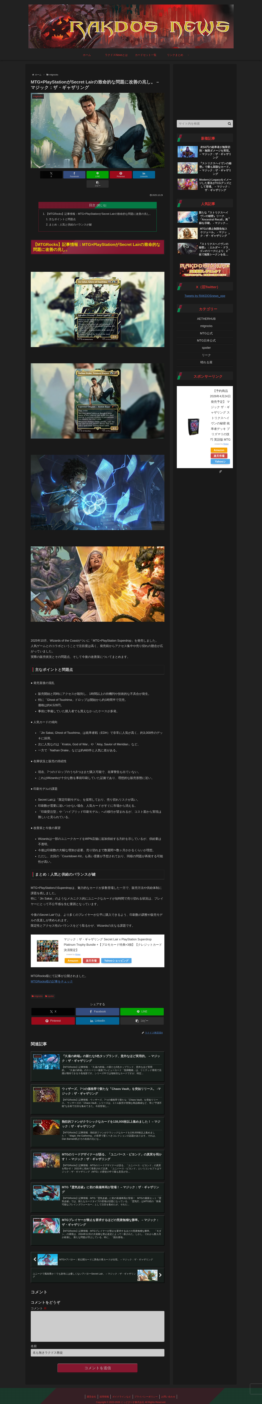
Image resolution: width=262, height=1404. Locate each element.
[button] (153, 174)
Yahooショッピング (116, 951)
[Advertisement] (205, 91)
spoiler (49, 987)
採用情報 (104, 1393)
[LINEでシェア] (86, 174)
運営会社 (91, 1393)
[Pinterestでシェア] (108, 174)
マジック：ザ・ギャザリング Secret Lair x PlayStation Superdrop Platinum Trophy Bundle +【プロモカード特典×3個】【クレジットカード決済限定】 (113, 936)
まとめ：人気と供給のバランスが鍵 (70, 215)
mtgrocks (37, 987)
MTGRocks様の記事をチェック (52, 972)
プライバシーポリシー (146, 1393)
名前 (34, 1343)
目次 (92, 196)
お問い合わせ (168, 1393)
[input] (205, 123)
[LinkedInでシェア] (131, 174)
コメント (39, 1300)
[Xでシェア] (41, 174)
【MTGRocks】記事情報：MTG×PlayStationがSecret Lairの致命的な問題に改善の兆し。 (99, 204)
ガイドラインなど (121, 1393)
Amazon (73, 951)
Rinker (77, 945)
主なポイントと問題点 (62, 210)
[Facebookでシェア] (64, 174)
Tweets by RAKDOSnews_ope (204, 296)
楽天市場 (91, 951)
